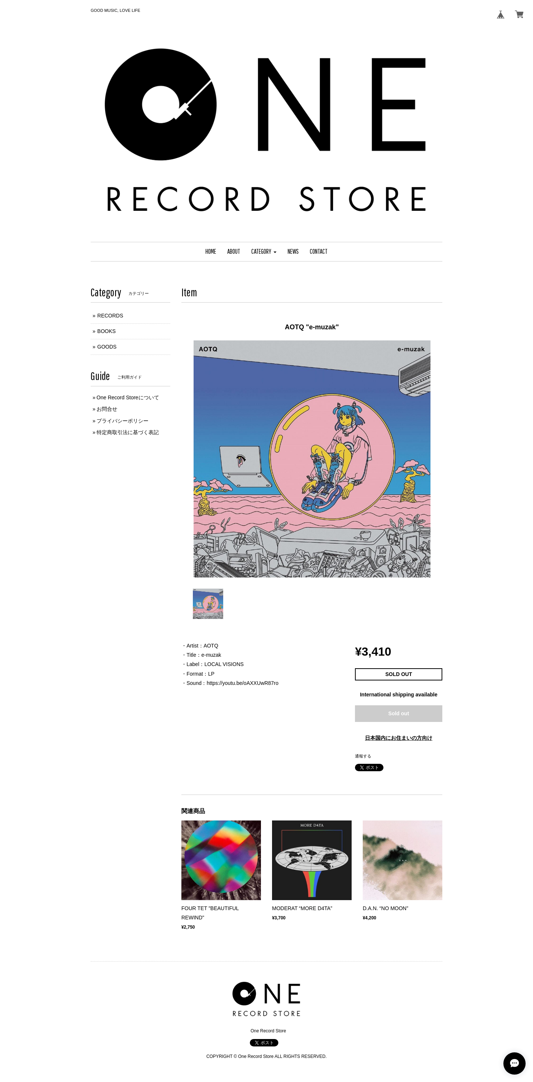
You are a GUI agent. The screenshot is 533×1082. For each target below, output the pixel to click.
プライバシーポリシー (122, 421)
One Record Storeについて (128, 397)
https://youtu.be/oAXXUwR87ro (242, 683)
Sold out (398, 713)
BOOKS (106, 331)
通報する (363, 756)
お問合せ (107, 409)
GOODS (107, 347)
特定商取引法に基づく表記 (128, 432)
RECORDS (110, 316)
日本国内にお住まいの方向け (398, 738)
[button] (264, 251)
